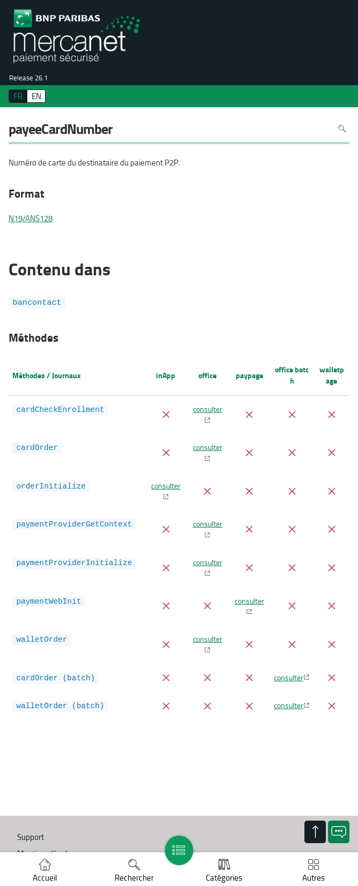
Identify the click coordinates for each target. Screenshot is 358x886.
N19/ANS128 (31, 218)
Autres (313, 878)
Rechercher (134, 878)
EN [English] (36, 96)
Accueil (45, 878)
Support (30, 837)
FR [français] (18, 96)
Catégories (224, 878)
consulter (207, 408)
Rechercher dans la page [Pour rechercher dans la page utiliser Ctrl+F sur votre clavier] (342, 129)
